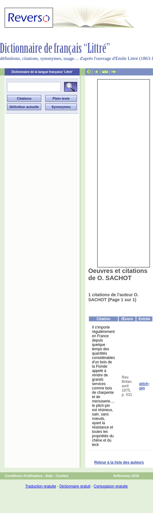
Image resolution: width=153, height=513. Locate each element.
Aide (49, 476)
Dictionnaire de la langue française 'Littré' (42, 72)
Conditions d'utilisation (23, 476)
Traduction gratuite (40, 486)
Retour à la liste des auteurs (119, 462)
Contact (62, 476)
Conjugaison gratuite (111, 486)
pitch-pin (144, 386)
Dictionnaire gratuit (74, 486)
